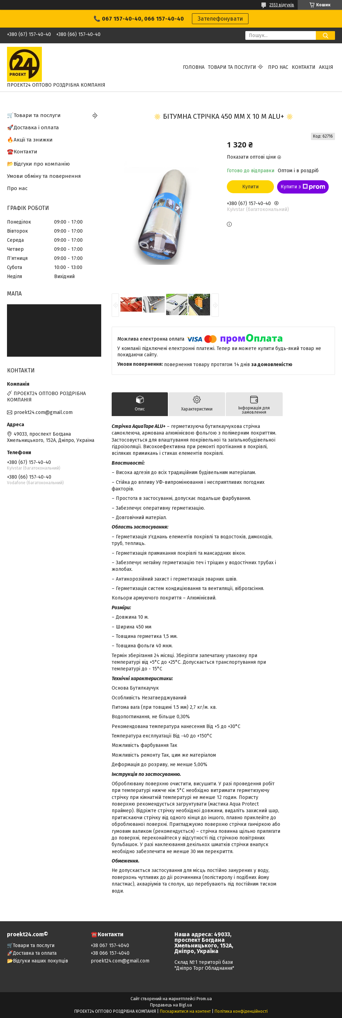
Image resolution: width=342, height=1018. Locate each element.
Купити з (303, 187)
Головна (194, 67)
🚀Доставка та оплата (32, 953)
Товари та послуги (232, 67)
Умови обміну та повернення (44, 176)
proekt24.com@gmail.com (43, 412)
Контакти (303, 67)
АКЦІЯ (326, 67)
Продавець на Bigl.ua (171, 1005)
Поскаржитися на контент (185, 1011)
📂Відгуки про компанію (38, 164)
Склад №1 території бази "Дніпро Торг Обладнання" (204, 965)
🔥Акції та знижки (30, 140)
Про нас (278, 67)
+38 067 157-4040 (110, 945)
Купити (250, 187)
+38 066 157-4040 (110, 953)
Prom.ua (204, 998)
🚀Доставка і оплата (33, 127)
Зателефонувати (220, 18)
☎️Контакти (22, 151)
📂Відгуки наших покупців (37, 961)
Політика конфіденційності (241, 1011)
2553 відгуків (281, 4)
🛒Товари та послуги (34, 115)
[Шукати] (325, 35)
